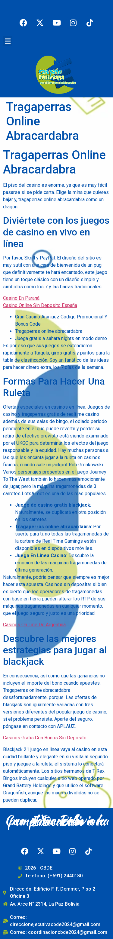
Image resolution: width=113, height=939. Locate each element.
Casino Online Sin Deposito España (40, 305)
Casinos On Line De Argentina (34, 625)
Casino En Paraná (21, 298)
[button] (7, 41)
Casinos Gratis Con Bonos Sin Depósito (44, 738)
